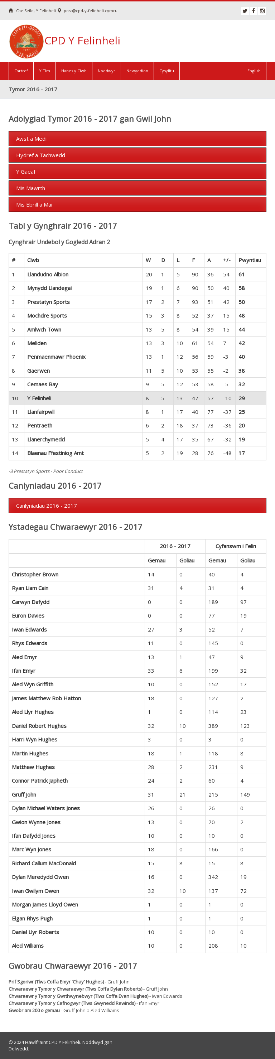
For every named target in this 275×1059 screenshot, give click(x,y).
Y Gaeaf (25, 171)
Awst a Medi (31, 138)
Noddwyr (106, 70)
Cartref (21, 70)
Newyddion (137, 70)
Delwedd (18, 1048)
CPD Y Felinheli (64, 39)
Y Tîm (44, 70)
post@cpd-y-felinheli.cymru (87, 10)
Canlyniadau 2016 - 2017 (46, 505)
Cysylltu (166, 70)
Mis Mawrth (30, 188)
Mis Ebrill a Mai (34, 204)
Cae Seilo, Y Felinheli (32, 10)
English (254, 70)
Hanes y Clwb (74, 70)
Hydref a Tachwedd (40, 155)
